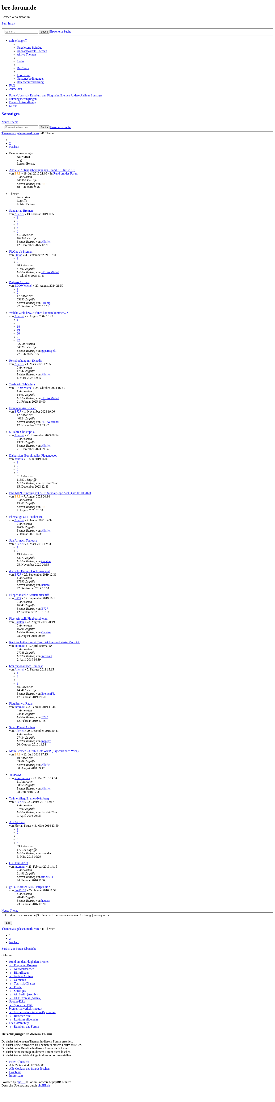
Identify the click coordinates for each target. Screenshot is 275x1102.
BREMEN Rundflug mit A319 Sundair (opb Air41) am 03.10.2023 (50, 493)
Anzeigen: (20, 915)
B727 (18, 411)
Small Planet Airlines (22, 727)
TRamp (45, 302)
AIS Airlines (16, 822)
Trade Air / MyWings (22, 384)
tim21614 (47, 877)
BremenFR (48, 693)
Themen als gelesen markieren (20, 133)
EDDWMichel (50, 272)
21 (18, 337)
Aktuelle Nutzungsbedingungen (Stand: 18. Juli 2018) (42, 170)
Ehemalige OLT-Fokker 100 (26, 516)
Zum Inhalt (8, 23)
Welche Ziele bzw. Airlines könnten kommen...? (38, 312)
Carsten (46, 561)
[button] (14, 146)
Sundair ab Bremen (21, 210)
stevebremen (22, 778)
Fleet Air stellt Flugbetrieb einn (28, 618)
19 (18, 330)
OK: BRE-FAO (18, 863)
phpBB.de (44, 1085)
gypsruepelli (48, 350)
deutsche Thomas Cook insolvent (29, 571)
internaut (20, 645)
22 (18, 340)
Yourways (15, 774)
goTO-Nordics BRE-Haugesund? (29, 886)
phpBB (21, 1082)
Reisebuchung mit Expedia (25, 360)
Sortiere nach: (58, 915)
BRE (17, 173)
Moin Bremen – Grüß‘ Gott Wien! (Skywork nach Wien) (43, 751)
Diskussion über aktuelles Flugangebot (33, 455)
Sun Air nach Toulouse (23, 540)
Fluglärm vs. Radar (21, 703)
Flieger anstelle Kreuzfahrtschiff (29, 594)
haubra (19, 459)
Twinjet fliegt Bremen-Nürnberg (29, 798)
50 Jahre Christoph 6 (22, 431)
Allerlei (19, 214)
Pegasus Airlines (19, 282)
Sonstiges (11, 113)
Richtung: (95, 915)
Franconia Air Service (22, 408)
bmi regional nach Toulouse (26, 666)
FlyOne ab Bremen (20, 251)
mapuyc (46, 741)
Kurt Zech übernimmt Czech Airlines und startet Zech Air (44, 642)
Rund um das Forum (65, 173)
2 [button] (10, 143)
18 (18, 326)
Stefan (18, 255)
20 (18, 333)
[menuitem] (29, 47)
